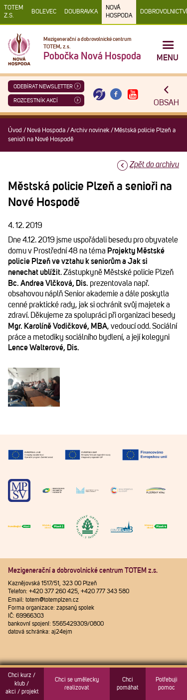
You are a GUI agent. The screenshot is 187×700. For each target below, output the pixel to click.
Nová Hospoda (119, 12)
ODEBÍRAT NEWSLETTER (43, 86)
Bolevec (43, 12)
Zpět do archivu (154, 165)
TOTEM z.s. (13, 12)
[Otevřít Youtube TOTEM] (132, 94)
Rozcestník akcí (35, 100)
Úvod (15, 130)
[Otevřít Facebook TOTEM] (116, 94)
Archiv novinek (89, 130)
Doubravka (81, 12)
